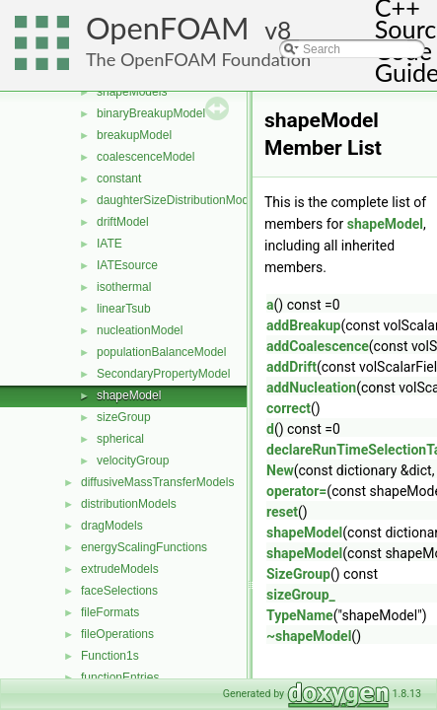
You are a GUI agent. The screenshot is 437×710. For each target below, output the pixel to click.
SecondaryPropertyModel (163, 374)
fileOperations (117, 634)
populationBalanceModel (161, 352)
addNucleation (311, 387)
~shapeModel (308, 636)
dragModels (112, 525)
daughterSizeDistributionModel (177, 200)
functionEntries (120, 677)
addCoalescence (317, 346)
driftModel (123, 222)
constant (119, 178)
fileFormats (110, 612)
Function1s (110, 656)
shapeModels (132, 92)
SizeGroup (298, 574)
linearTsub (124, 309)
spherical (120, 439)
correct (288, 408)
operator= (296, 491)
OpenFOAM (168, 28)
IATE (109, 243)
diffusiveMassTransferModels (157, 482)
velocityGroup (133, 460)
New (280, 470)
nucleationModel (139, 330)
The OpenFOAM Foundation (198, 59)
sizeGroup (124, 417)
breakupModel (134, 135)
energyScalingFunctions (144, 547)
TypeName (299, 615)
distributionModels (129, 504)
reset (282, 512)
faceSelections (119, 591)
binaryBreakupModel (151, 113)
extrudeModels (120, 569)
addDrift (291, 367)
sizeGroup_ (300, 595)
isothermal (124, 287)
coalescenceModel (145, 157)
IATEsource (127, 265)
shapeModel (129, 395)
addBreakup (303, 325)
